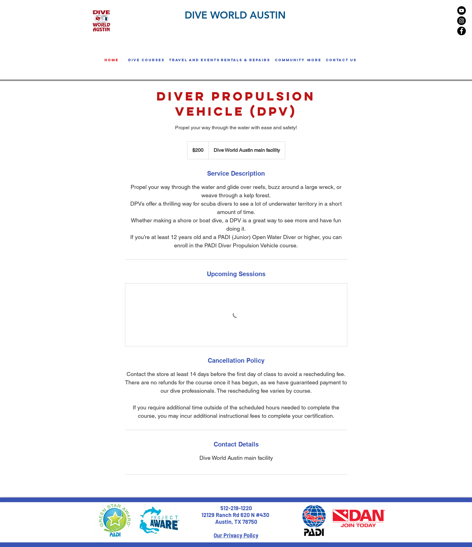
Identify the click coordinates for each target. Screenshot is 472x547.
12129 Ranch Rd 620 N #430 (236, 514)
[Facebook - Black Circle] (461, 31)
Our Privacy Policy (236, 535)
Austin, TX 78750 (236, 521)
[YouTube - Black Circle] (461, 10)
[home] (111, 60)
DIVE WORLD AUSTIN (235, 15)
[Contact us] (341, 60)
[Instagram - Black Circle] (461, 20)
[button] (146, 60)
